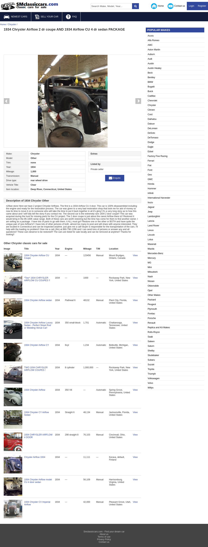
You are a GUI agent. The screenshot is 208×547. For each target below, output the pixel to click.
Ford (150, 170)
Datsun (151, 123)
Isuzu (150, 202)
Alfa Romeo (153, 40)
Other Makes (154, 295)
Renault (151, 323)
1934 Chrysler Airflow (34, 390)
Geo (150, 174)
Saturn (151, 346)
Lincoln (151, 235)
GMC (150, 179)
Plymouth (152, 309)
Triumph (152, 374)
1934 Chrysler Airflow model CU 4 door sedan (38, 480)
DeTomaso (153, 137)
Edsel (150, 151)
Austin (151, 63)
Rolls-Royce (154, 332)
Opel (150, 290)
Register (202, 6)
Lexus (151, 230)
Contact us (176, 6)
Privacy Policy (104, 539)
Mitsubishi (152, 272)
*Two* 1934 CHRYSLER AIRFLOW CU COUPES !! (37, 279)
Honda (151, 184)
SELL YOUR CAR (46, 17)
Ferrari (151, 160)
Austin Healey (154, 68)
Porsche (152, 318)
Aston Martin (154, 49)
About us (104, 534)
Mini (150, 267)
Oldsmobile (153, 286)
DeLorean (152, 128)
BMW (150, 82)
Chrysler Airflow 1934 (34, 457)
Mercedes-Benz (155, 253)
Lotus (150, 239)
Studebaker (153, 355)
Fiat (149, 165)
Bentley (151, 77)
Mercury (152, 258)
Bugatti (151, 86)
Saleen (151, 341)
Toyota (151, 369)
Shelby (151, 350)
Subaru (151, 360)
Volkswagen (154, 378)
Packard (152, 299)
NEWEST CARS (15, 17)
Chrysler (152, 105)
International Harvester (159, 198)
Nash (150, 276)
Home (157, 6)
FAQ (71, 16)
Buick (150, 91)
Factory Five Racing (158, 156)
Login (191, 6)
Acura (150, 35)
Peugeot (152, 304)
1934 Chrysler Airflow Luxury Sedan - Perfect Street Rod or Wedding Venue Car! (38, 325)
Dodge (151, 142)
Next (138, 101)
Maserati (152, 244)
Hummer (152, 188)
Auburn (151, 54)
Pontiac (151, 313)
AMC (150, 45)
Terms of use (104, 537)
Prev (6, 101)
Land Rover (153, 225)
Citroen (151, 110)
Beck (150, 73)
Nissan (151, 281)
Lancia (151, 221)
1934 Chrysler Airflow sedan (38, 300)
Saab (150, 336)
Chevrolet (152, 100)
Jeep (150, 211)
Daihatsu (152, 119)
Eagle (150, 147)
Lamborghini (154, 216)
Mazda (151, 248)
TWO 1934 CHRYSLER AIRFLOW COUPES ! (36, 368)
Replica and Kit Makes (159, 327)
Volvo (150, 383)
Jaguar (151, 207)
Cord (150, 114)
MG (149, 262)
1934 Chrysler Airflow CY (36, 345)
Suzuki (151, 364)
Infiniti (150, 193)
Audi (150, 59)
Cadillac (152, 96)
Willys (150, 387)
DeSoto (151, 133)
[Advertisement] (72, 42)
